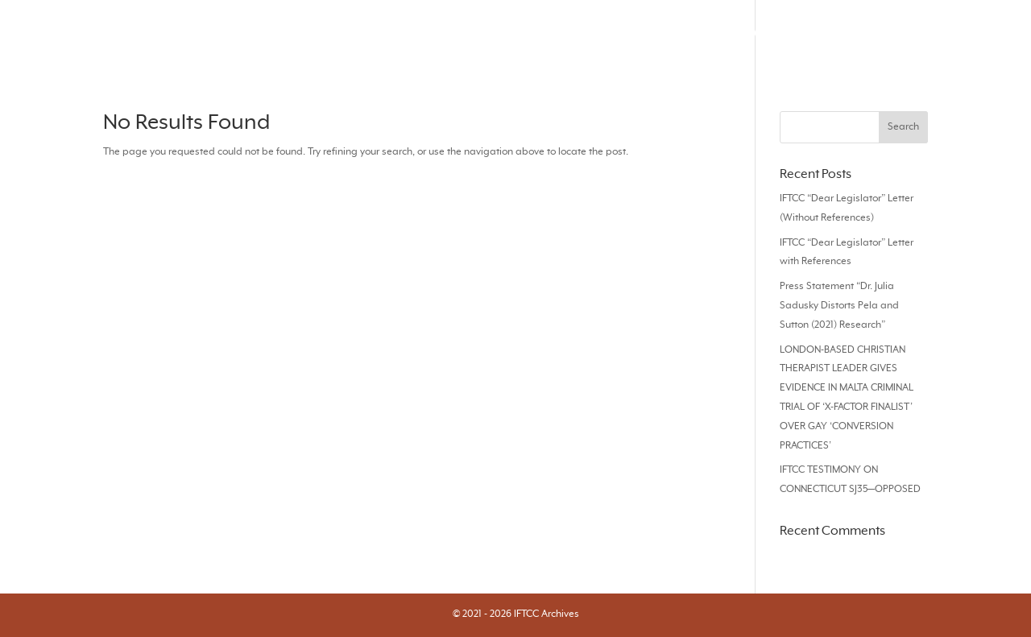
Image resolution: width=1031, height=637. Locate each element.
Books (832, 33)
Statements (908, 33)
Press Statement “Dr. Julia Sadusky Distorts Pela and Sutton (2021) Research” (839, 306)
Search (415, 33)
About (985, 33)
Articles (551, 33)
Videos (705, 33)
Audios (770, 33)
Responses (629, 33)
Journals (482, 33)
